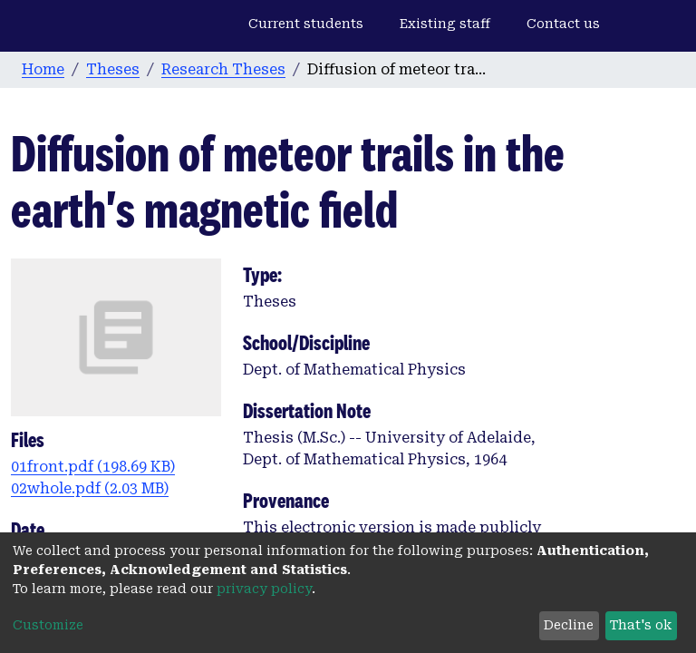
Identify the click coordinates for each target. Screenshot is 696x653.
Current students (305, 23)
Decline (569, 625)
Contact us (563, 23)
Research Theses (223, 69)
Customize (48, 625)
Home (43, 69)
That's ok (641, 625)
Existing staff (445, 23)
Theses (113, 69)
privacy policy (264, 588)
